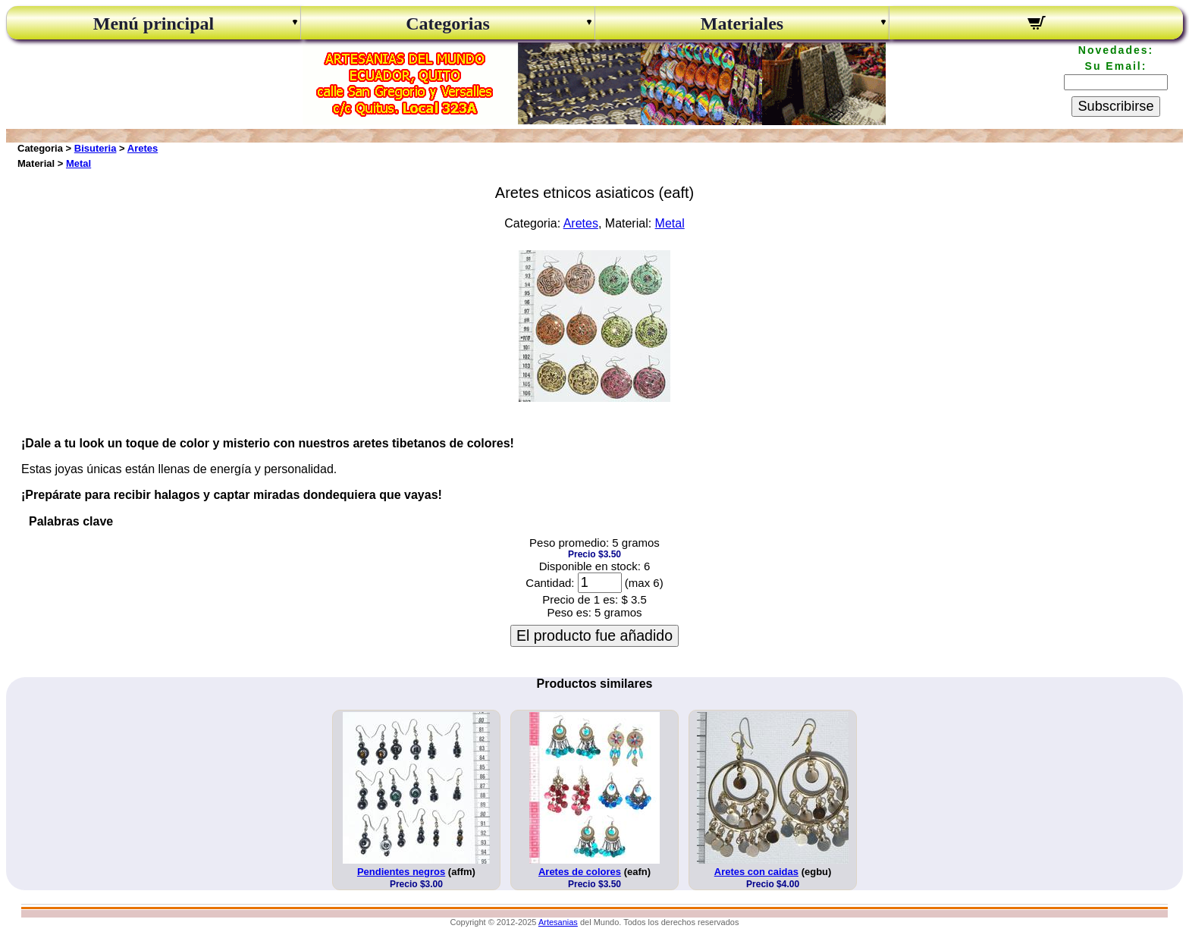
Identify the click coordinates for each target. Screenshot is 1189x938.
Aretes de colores (579, 871)
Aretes (142, 148)
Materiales (742, 23)
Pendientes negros (401, 871)
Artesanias (558, 922)
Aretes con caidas (756, 871)
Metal (78, 163)
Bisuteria (95, 148)
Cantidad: (549, 582)
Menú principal (153, 23)
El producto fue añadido (594, 635)
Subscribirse (1115, 106)
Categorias (448, 23)
